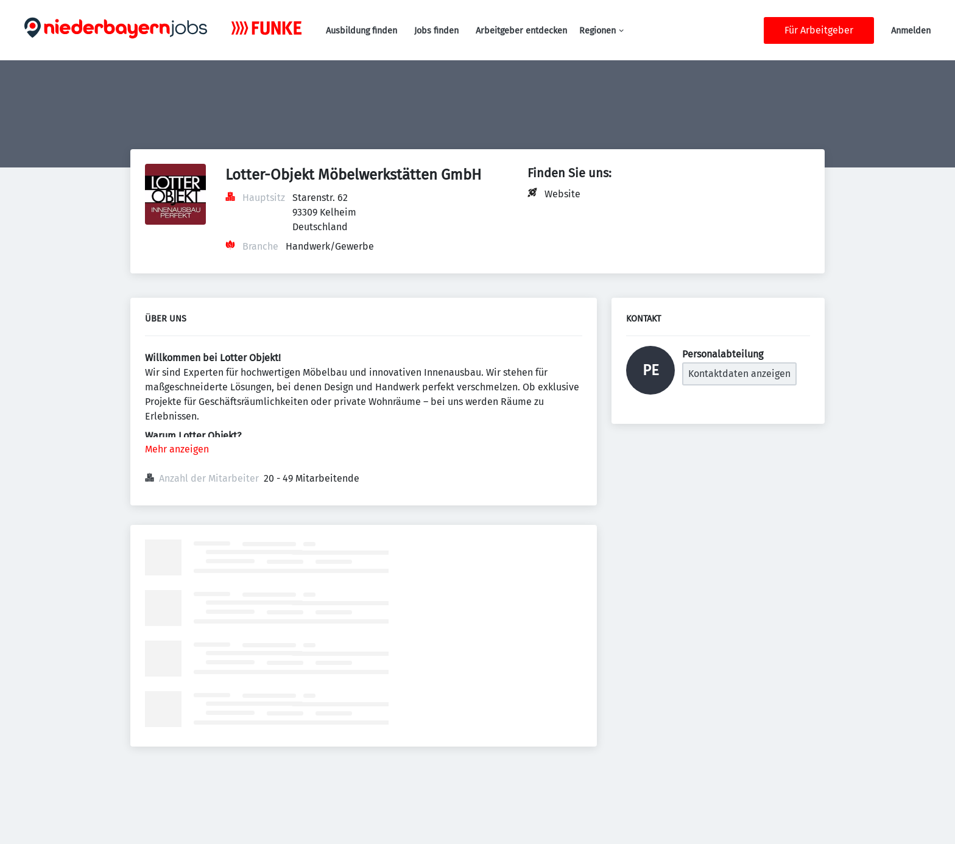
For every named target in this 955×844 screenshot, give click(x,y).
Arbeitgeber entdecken (521, 31)
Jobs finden (436, 31)
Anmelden (911, 31)
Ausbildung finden (361, 31)
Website (562, 194)
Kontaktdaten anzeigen (739, 373)
